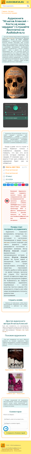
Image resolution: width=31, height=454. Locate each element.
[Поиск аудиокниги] (15, 6)
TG (5, 184)
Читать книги (17, 451)
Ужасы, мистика (10, 38)
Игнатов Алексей (11, 170)
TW (12, 184)
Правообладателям (7, 449)
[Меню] (28, 2)
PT (23, 184)
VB (19, 184)
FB (8, 184)
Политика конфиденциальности (10, 450)
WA (16, 184)
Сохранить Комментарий (15, 433)
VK (26, 184)
